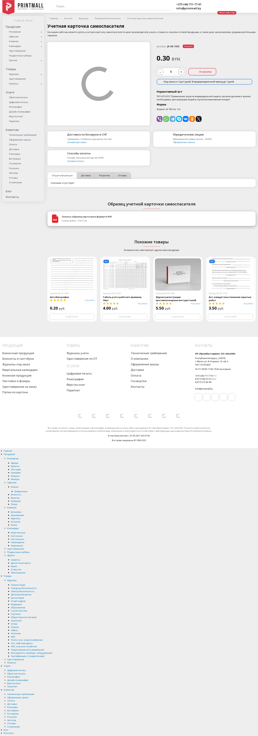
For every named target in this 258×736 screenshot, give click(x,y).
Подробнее (72, 316)
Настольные (17, 539)
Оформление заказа (20, 139)
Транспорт (16, 620)
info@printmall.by (188, 8)
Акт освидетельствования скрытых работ (230, 299)
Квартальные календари (20, 370)
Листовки (16, 469)
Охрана (15, 627)
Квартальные (18, 532)
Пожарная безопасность (24, 588)
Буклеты (15, 466)
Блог (9, 191)
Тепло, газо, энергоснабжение (27, 639)
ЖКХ (13, 636)
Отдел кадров (18, 600)
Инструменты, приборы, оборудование (31, 652)
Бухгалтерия (17, 597)
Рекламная (15, 31)
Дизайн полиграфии (19, 111)
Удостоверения (17, 50)
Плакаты (13, 83)
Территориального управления (27, 649)
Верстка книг (16, 116)
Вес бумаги (15, 158)
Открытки (16, 569)
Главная (8, 450)
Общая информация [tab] (62, 175)
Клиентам (12, 130)
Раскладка (14, 153)
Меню (14, 566)
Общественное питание (24, 617)
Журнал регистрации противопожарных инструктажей (176, 299)
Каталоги (15, 521)
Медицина (16, 604)
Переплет (14, 121)
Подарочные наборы (20, 55)
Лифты (14, 630)
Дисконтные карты (21, 562)
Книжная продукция (17, 375)
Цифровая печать (18, 102)
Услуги (10, 92)
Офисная (13, 36)
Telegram (226, 6)
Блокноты (16, 494)
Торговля (16, 614)
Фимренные (20, 491)
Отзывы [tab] (122, 175)
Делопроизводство (21, 594)
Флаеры (15, 479)
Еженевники (17, 515)
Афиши (14, 462)
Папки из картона (15, 392)
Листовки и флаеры (16, 381)
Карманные (17, 545)
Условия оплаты (75, 161)
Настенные (17, 535)
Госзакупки (15, 163)
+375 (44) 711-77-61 (188, 4)
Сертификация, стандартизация (27, 656)
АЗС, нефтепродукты (22, 643)
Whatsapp (218, 6)
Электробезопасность (23, 591)
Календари (15, 46)
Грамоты (15, 559)
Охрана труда (18, 584)
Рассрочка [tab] (104, 175)
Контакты (12, 197)
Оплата (13, 144)
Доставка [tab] (86, 175)
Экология (16, 633)
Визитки (15, 497)
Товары (11, 69)
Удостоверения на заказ (19, 387)
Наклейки (16, 472)
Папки (14, 504)
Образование (18, 607)
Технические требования (22, 134)
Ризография (15, 106)
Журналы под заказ (16, 364)
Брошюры (16, 511)
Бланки (14, 486)
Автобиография (59, 297)
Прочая (13, 60)
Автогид (13, 172)
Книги (14, 524)
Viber (210, 6)
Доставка (14, 149)
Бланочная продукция (18, 353)
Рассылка (14, 168)
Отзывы (13, 177)
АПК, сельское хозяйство (24, 646)
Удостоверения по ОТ (82, 358)
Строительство (19, 610)
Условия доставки (76, 142)
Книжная (13, 41)
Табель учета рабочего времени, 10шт (122, 299)
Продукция (13, 27)
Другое (11, 555)
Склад (14, 623)
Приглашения (18, 572)
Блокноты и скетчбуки (18, 358)
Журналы (14, 74)
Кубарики (16, 501)
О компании (15, 182)
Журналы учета (78, 353)
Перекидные (17, 542)
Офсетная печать (18, 97)
